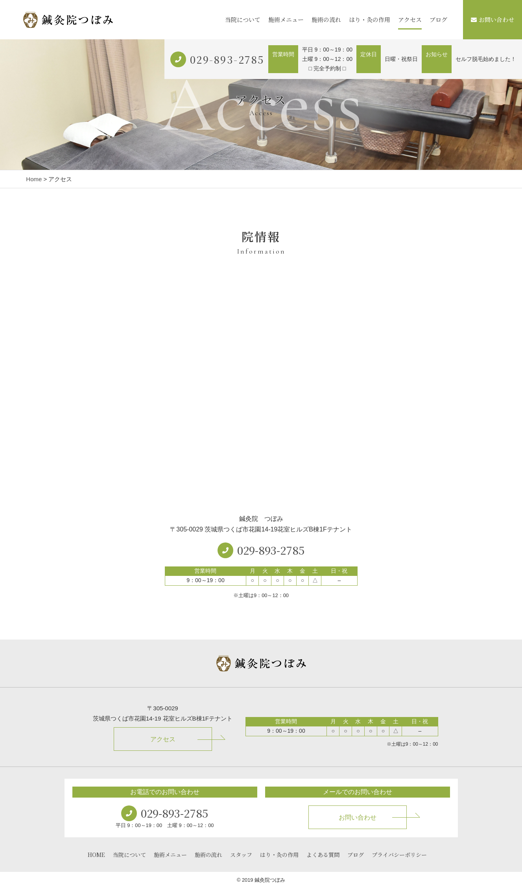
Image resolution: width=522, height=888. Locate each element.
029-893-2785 (227, 59)
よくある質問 (322, 855)
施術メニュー (286, 19)
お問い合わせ (492, 19)
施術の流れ (326, 19)
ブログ (438, 19)
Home (34, 179)
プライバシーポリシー (399, 855)
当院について (242, 19)
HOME (96, 855)
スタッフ (241, 855)
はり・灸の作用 (369, 19)
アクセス (410, 19)
